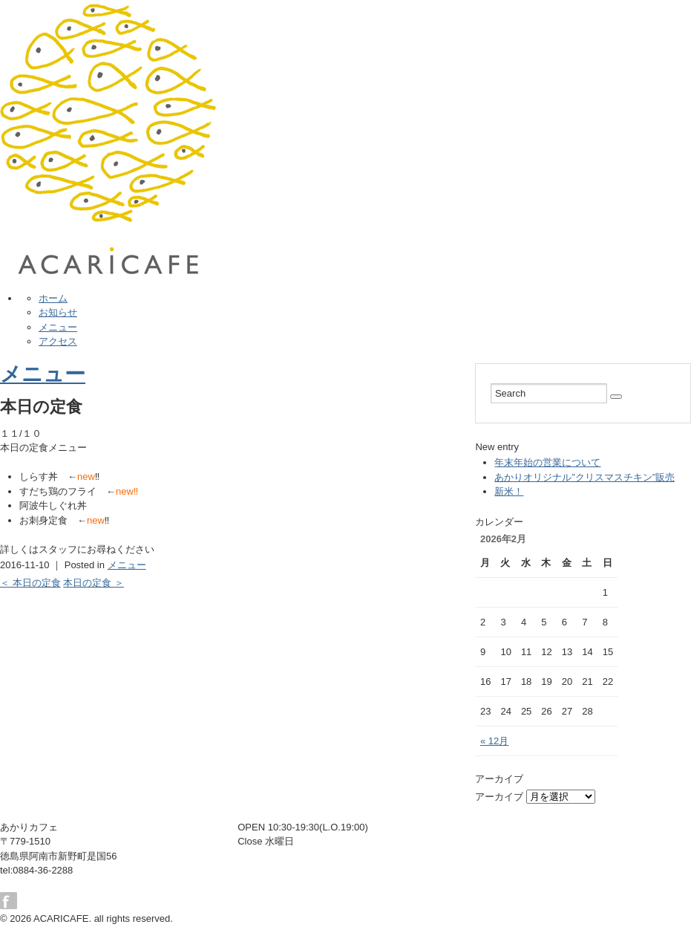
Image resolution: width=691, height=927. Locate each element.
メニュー (58, 327)
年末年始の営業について (547, 462)
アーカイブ (499, 796)
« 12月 (494, 741)
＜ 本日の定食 (30, 582)
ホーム (53, 298)
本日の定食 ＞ (93, 582)
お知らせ (58, 312)
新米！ (508, 491)
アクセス (58, 341)
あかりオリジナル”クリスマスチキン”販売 (584, 477)
